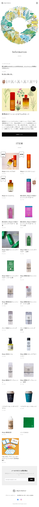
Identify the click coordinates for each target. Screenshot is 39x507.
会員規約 (31, 495)
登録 (31, 479)
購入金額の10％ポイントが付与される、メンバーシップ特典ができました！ (19, 67)
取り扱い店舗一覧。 (7, 74)
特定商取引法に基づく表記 (23, 495)
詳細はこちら (19, 134)
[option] (19, 25)
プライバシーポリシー (10, 495)
